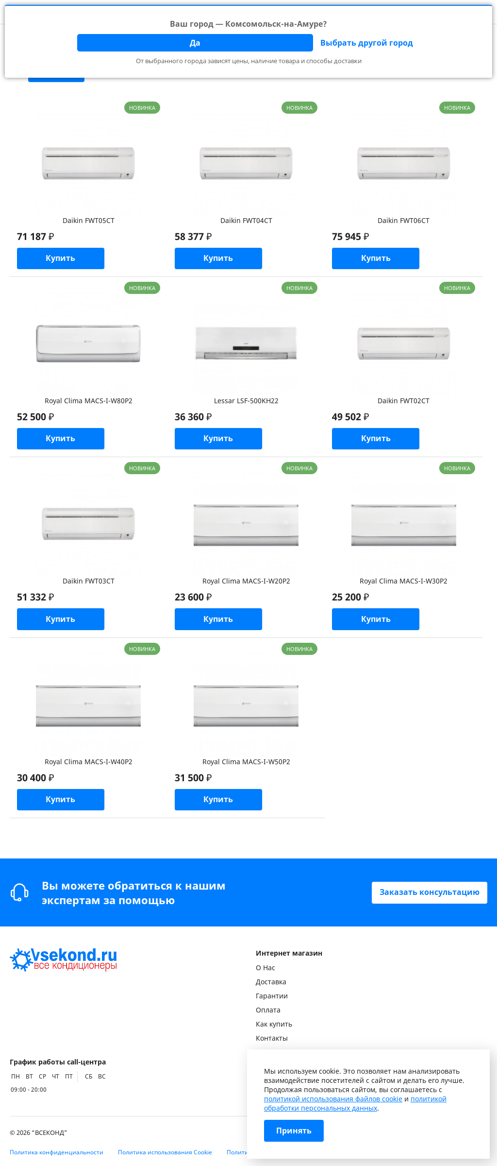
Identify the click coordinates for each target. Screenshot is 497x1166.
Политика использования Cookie (165, 1152)
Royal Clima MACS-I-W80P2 (89, 401)
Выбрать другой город (366, 42)
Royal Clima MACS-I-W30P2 (403, 581)
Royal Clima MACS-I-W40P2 (89, 762)
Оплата (268, 1009)
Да (195, 42)
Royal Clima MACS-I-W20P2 (246, 581)
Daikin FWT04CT (246, 220)
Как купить (274, 1024)
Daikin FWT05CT (89, 220)
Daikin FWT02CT (404, 401)
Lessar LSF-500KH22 (246, 401)
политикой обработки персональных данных (355, 1103)
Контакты (272, 1038)
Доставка (271, 981)
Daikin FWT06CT (404, 220)
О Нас (265, 967)
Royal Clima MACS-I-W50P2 (246, 762)
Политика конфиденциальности (56, 1152)
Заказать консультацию (430, 892)
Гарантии (272, 995)
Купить (62, 259)
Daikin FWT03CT (89, 581)
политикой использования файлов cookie (333, 1098)
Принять (294, 1131)
